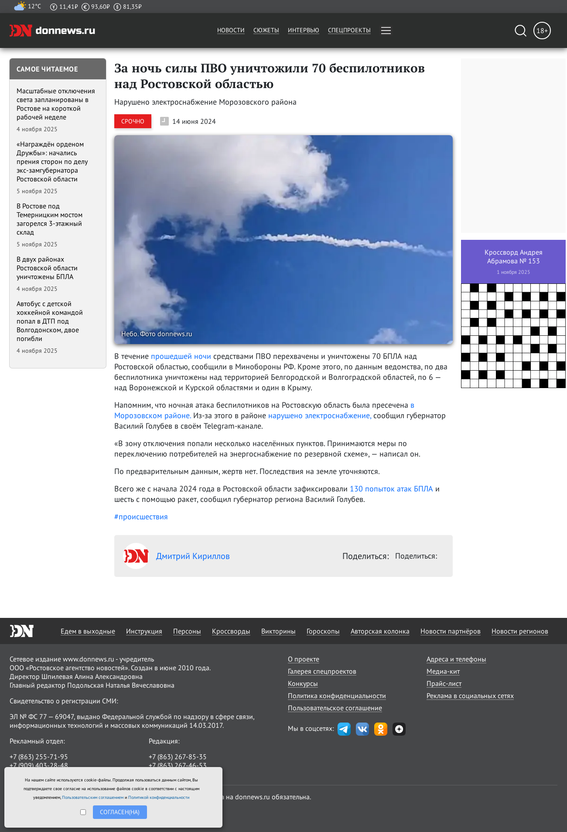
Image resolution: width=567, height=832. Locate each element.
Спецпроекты (349, 30)
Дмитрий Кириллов (176, 556)
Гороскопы (323, 631)
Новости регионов (520, 631)
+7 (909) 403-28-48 (39, 765)
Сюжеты (266, 30)
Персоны (187, 631)
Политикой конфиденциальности (158, 797)
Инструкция (144, 631)
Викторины (278, 631)
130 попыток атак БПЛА (391, 489)
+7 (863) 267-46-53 (178, 765)
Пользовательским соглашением (92, 797)
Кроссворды (231, 631)
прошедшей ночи (181, 356)
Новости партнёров (450, 631)
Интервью (303, 30)
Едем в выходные (88, 631)
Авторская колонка (380, 631)
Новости (231, 30)
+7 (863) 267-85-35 (178, 756)
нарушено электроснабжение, (320, 415)
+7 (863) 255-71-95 (39, 756)
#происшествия (141, 516)
